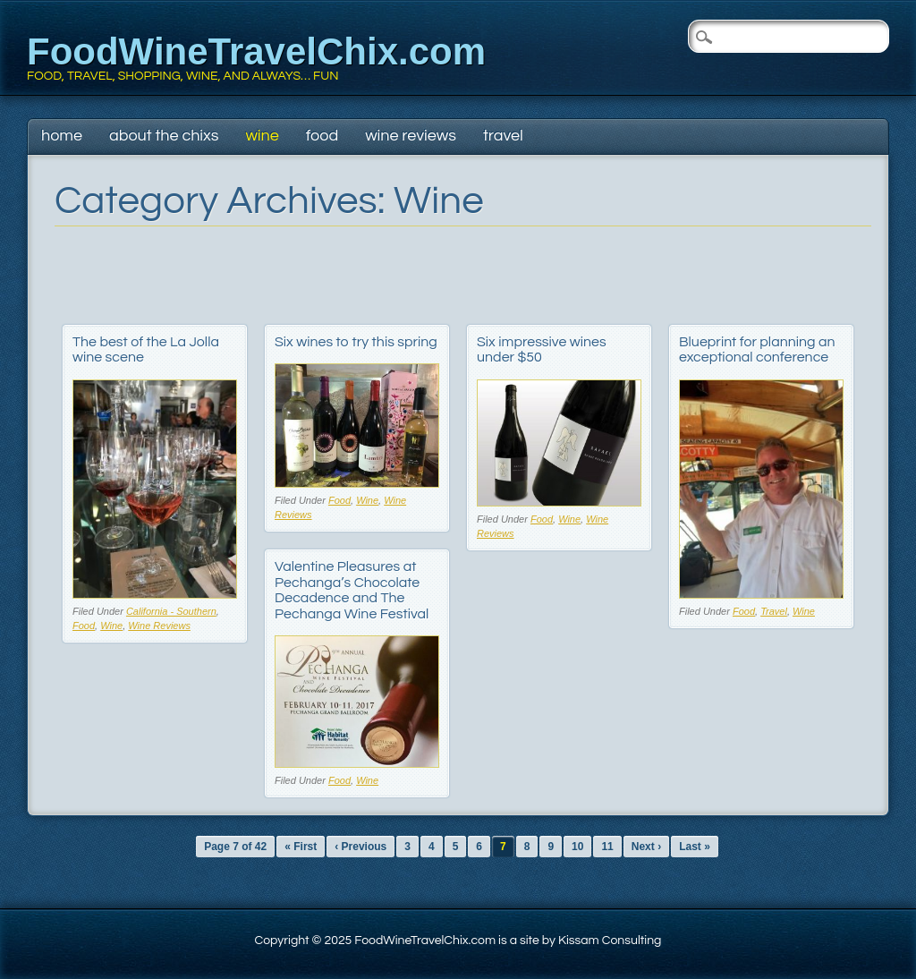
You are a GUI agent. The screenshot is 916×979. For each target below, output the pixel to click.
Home (61, 135)
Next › (646, 846)
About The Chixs (163, 135)
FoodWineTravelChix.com (256, 51)
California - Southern (171, 611)
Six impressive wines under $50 (541, 350)
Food (322, 135)
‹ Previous (360, 846)
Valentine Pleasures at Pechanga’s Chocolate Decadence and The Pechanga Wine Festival (351, 590)
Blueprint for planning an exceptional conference (757, 350)
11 (607, 846)
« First (300, 846)
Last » (694, 846)
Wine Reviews (410, 135)
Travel (503, 135)
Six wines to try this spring (356, 342)
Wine (261, 135)
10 (577, 846)
